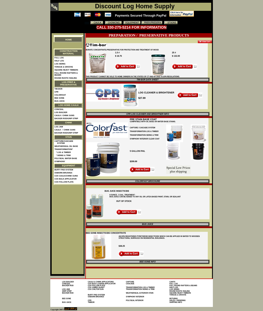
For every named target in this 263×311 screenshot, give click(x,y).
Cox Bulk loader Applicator (102, 284)
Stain (68, 137)
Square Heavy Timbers (66, 70)
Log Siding (60, 64)
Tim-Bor (58, 89)
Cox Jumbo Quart (96, 287)
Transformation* (64, 149)
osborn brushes (96, 297)
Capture (130, 282)
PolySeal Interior (134, 300)
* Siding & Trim (63, 155)
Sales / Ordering (178, 300)
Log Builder (61, 112)
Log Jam (59, 127)
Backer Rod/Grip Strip (66, 118)
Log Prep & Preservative (68, 83)
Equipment (68, 165)
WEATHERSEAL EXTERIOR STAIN (139, 293)
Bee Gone (59, 98)
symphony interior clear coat (144, 139)
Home (68, 39)
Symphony (60, 161)
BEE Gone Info (148, 262)
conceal (66, 284)
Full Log (60, 58)
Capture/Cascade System (64, 142)
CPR (56, 92)
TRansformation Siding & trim (144, 135)
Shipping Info (176, 302)
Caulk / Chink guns (64, 115)
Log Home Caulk (68, 105)
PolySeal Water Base (66, 158)
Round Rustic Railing (66, 78)
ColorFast (60, 95)
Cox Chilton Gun (96, 289)
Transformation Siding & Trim (140, 289)
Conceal (59, 109)
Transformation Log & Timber (144, 131)
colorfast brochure (147, 181)
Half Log (59, 61)
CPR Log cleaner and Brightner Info (147, 114)
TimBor (91, 302)
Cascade (130, 284)
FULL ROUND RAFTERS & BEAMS (183, 285)
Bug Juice (60, 101)
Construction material (69, 52)
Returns (174, 298)
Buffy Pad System (64, 170)
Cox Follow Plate (64, 182)
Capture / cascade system (142, 128)
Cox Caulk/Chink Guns (66, 176)
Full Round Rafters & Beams (66, 74)
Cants (172, 282)
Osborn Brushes (63, 173)
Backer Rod (68, 285)
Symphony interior (135, 297)
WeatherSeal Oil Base (66, 146)
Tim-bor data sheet (148, 80)
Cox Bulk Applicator (66, 179)
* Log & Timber (63, 152)
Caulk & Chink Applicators (101, 282)
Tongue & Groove (64, 67)
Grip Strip (67, 291)
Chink (68, 122)
